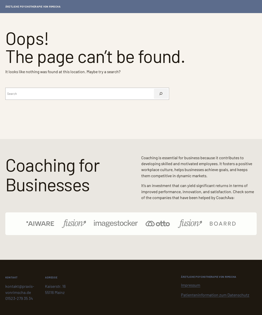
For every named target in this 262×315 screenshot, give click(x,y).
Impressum (190, 284)
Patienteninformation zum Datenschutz (215, 294)
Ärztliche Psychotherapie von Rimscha (33, 6)
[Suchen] (161, 94)
